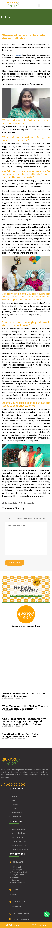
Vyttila (14, 895)
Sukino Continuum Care (26, 626)
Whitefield (15, 877)
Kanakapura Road (18, 883)
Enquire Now (39, 925)
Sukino (18, 55)
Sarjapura (15, 880)
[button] (39, 5)
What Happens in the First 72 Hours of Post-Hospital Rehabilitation (25, 707)
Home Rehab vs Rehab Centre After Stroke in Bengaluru (23, 694)
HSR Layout (16, 867)
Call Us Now (13, 925)
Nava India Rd (17, 907)
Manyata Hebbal (18, 875)
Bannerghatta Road (19, 872)
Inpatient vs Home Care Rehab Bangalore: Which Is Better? (20, 735)
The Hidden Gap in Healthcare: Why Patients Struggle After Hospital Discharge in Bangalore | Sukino (24, 721)
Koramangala (17, 870)
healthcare (26, 147)
